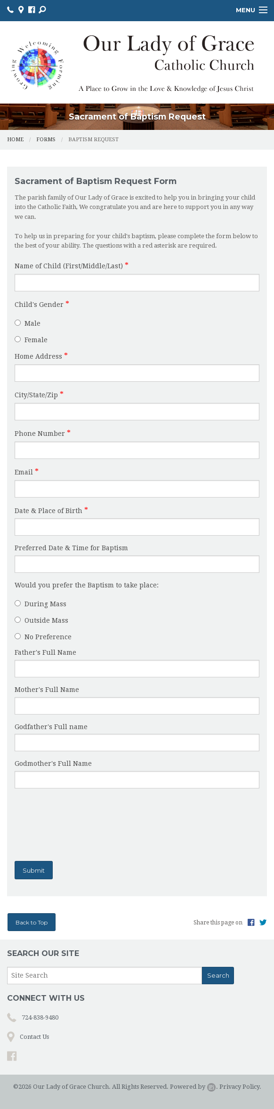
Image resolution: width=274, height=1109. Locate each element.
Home (15, 140)
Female (31, 340)
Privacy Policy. (240, 1086)
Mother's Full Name (47, 689)
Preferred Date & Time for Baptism (71, 548)
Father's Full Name (45, 652)
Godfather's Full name (51, 727)
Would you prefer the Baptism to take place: (87, 585)
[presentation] (74, 822)
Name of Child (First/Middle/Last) (69, 266)
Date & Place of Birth (48, 510)
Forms (46, 140)
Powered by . (194, 1086)
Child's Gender (39, 304)
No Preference (43, 637)
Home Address (38, 356)
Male (27, 323)
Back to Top (32, 922)
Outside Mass (41, 620)
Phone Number (40, 433)
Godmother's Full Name (53, 763)
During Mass (40, 604)
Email (24, 472)
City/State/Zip (36, 395)
